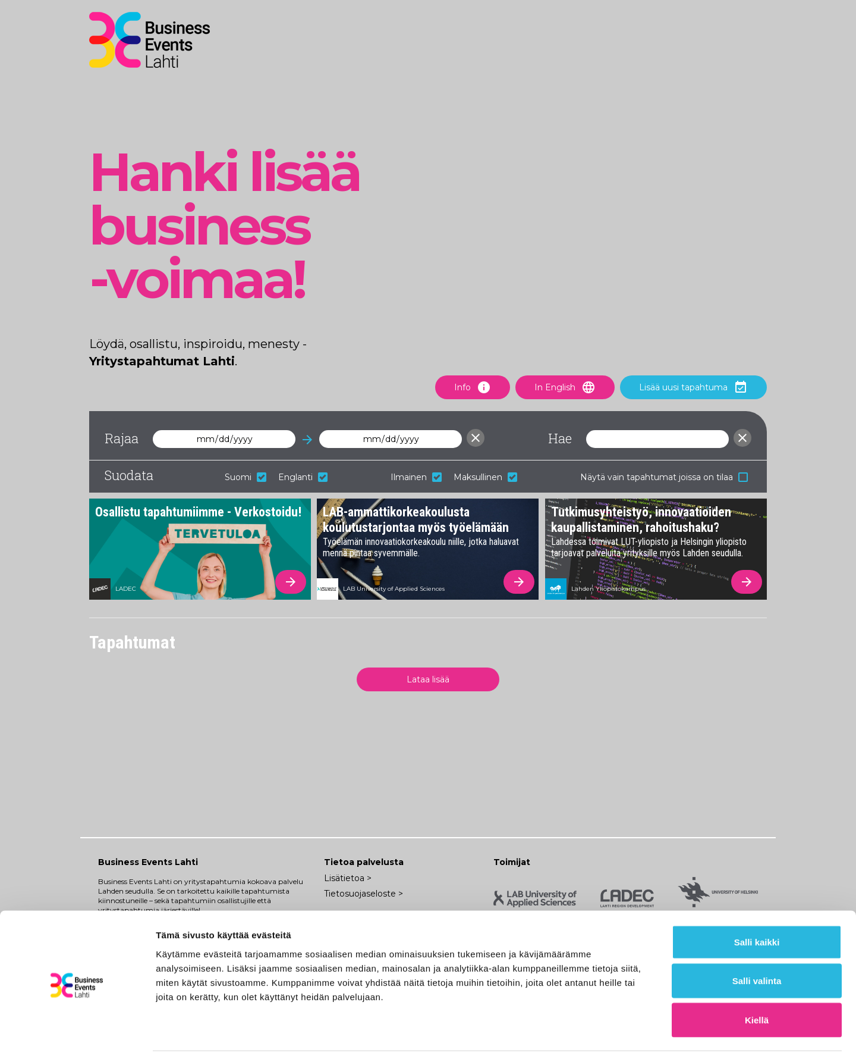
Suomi (245, 477)
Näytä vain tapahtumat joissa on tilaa (664, 477)
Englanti (303, 477)
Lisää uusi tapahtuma (693, 387)
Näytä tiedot (636, 1035)
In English (565, 387)
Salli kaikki (757, 903)
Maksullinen (485, 477)
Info (472, 387)
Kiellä (757, 981)
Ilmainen (416, 477)
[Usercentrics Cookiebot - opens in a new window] (77, 1036)
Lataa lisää (428, 679)
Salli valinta (757, 942)
